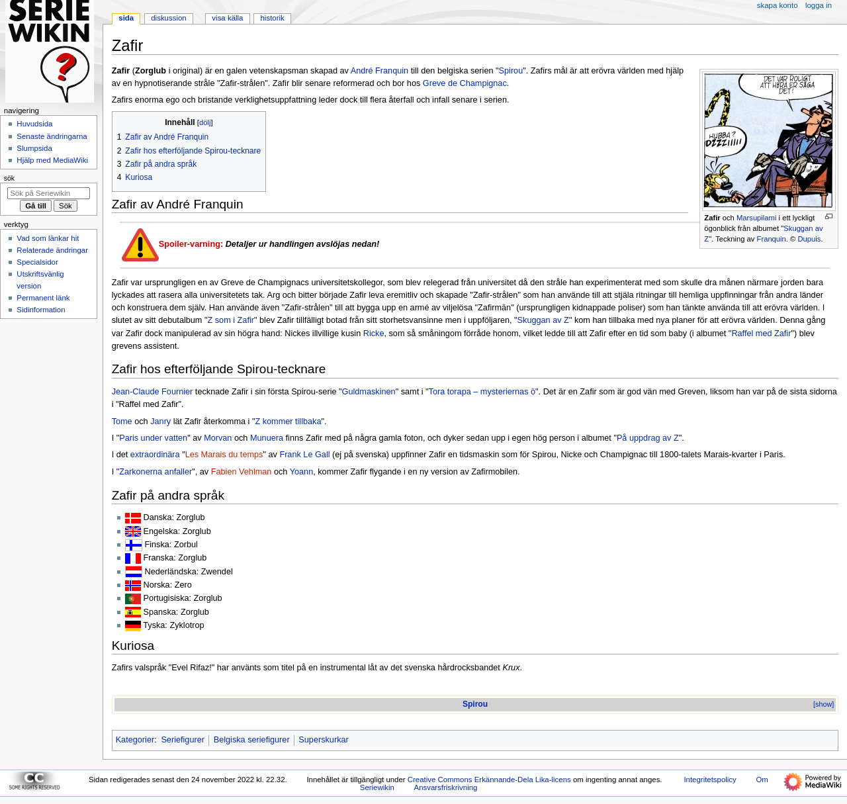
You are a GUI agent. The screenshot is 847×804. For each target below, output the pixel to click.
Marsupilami (756, 218)
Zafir (712, 218)
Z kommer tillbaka (288, 421)
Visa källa (227, 18)
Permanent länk (43, 298)
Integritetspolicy (710, 779)
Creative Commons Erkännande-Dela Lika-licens (489, 779)
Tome (122, 421)
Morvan (218, 438)
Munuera (266, 438)
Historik (273, 18)
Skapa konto (777, 5)
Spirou (511, 70)
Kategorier (135, 739)
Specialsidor (37, 262)
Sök (9, 178)
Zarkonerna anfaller (155, 471)
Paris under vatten (153, 438)
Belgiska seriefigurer (252, 739)
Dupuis (809, 239)
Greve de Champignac (465, 83)
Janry (160, 421)
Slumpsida (34, 148)
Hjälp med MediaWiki (52, 160)
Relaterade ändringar (52, 250)
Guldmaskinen (369, 391)
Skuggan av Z (543, 320)
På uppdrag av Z (648, 438)
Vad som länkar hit (48, 238)
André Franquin (379, 70)
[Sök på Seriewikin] (48, 193)
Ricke (373, 333)
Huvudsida (34, 124)
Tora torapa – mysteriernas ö (482, 391)
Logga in (818, 5)
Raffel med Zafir (761, 333)
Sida (126, 18)
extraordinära (155, 454)
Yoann (302, 471)
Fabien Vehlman (241, 471)
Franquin (771, 239)
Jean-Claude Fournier (152, 391)
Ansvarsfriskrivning (446, 787)
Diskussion (168, 18)
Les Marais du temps (224, 454)
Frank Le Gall (304, 454)
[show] (823, 704)
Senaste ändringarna (52, 136)
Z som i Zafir (230, 320)
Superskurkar (323, 739)
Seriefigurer (182, 739)
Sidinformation (41, 310)
